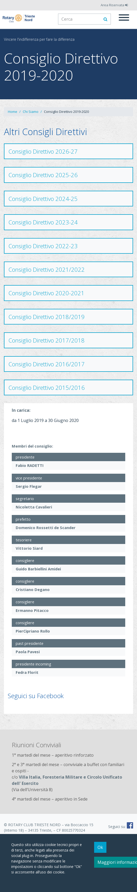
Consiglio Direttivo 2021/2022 (46, 269)
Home (12, 111)
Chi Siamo (30, 111)
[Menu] (124, 18)
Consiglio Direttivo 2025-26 (43, 175)
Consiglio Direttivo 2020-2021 (46, 293)
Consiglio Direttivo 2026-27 (43, 151)
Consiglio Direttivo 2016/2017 (46, 364)
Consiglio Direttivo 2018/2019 (46, 317)
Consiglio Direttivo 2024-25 (43, 198)
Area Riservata (114, 5)
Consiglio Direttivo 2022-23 (43, 246)
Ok (100, 847)
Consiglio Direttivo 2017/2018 (46, 340)
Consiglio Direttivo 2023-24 (43, 222)
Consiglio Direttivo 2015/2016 (46, 387)
